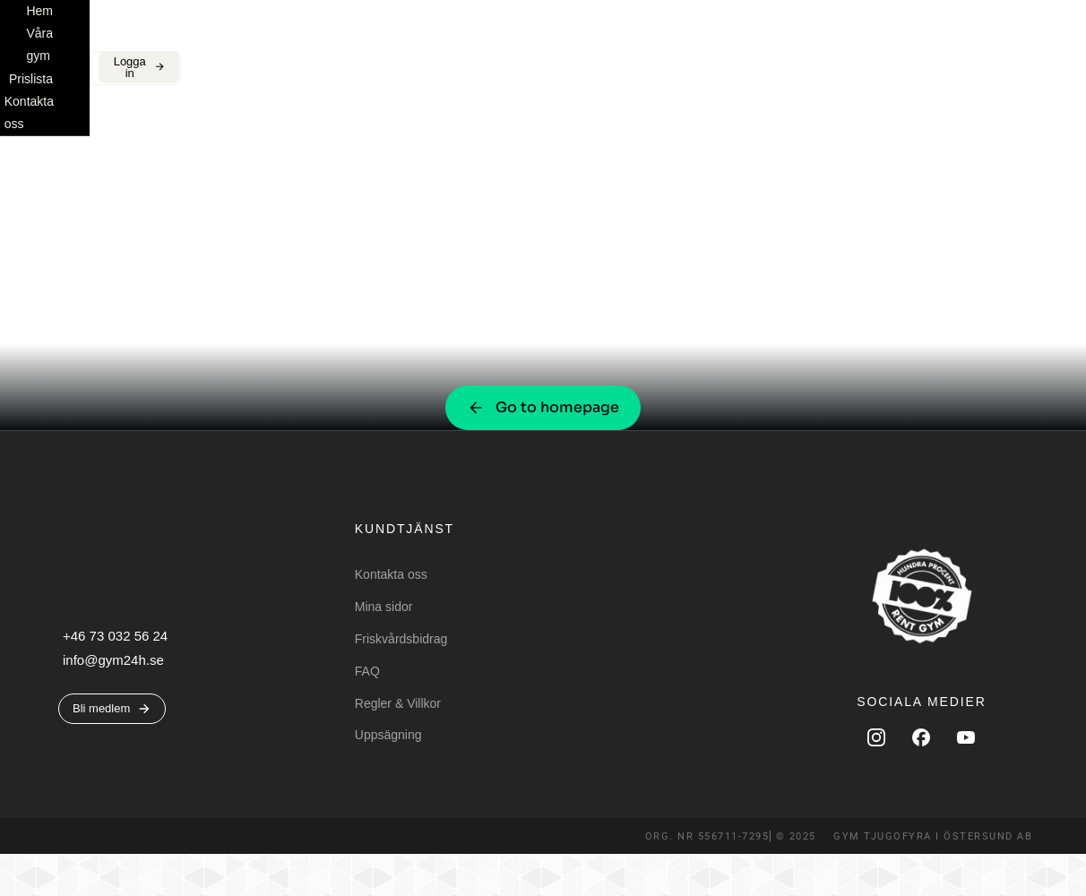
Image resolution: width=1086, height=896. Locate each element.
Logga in (994, 40)
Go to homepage (543, 449)
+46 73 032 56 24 (115, 677)
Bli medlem (885, 40)
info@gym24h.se (113, 702)
